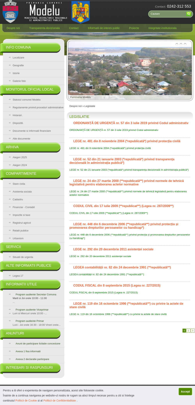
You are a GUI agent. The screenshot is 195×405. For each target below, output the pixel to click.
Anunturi (15, 333)
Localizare (18, 57)
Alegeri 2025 (20, 157)
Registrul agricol (22, 222)
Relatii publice (20, 230)
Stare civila (19, 183)
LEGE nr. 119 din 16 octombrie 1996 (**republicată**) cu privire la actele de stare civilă (118, 314)
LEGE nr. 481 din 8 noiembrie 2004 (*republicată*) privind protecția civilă (110, 148)
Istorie (16, 73)
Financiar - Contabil (24, 207)
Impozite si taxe (21, 215)
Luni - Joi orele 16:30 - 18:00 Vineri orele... (36, 322)
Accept (185, 391)
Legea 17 (18, 275)
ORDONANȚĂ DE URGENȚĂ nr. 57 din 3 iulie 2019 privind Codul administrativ (113, 130)
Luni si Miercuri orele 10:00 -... (30, 313)
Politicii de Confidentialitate (60, 400)
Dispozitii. (18, 123)
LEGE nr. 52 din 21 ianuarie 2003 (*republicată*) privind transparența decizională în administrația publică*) (129, 169)
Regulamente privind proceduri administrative (38, 107)
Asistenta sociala (22, 191)
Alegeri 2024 (20, 165)
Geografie (18, 65)
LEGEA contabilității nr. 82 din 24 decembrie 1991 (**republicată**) (106, 274)
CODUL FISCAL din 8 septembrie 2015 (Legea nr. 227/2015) (103, 292)
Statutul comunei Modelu (27, 99)
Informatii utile (21, 284)
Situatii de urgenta (23, 257)
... (38, 298)
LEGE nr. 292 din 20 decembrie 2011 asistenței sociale (100, 256)
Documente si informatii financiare (32, 130)
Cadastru (18, 199)
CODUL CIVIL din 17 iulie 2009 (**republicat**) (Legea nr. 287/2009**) (108, 213)
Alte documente (21, 138)
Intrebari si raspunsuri (29, 368)
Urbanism (18, 238)
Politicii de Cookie (26, 400)
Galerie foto (19, 80)
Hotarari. (17, 115)
